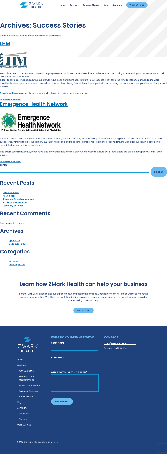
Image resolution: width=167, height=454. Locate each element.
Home (63, 5)
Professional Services (15, 203)
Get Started (83, 311)
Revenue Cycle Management (19, 199)
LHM (5, 44)
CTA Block (8, 196)
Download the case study (14, 93)
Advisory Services (13, 206)
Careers (23, 419)
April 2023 (14, 241)
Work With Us (136, 5)
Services (74, 5)
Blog (105, 5)
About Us (24, 414)
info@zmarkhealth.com (120, 343)
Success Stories (91, 5)
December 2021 (17, 244)
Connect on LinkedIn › (115, 348)
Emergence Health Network (36, 104)
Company (117, 5)
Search (4, 165)
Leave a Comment (10, 100)
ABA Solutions (11, 193)
